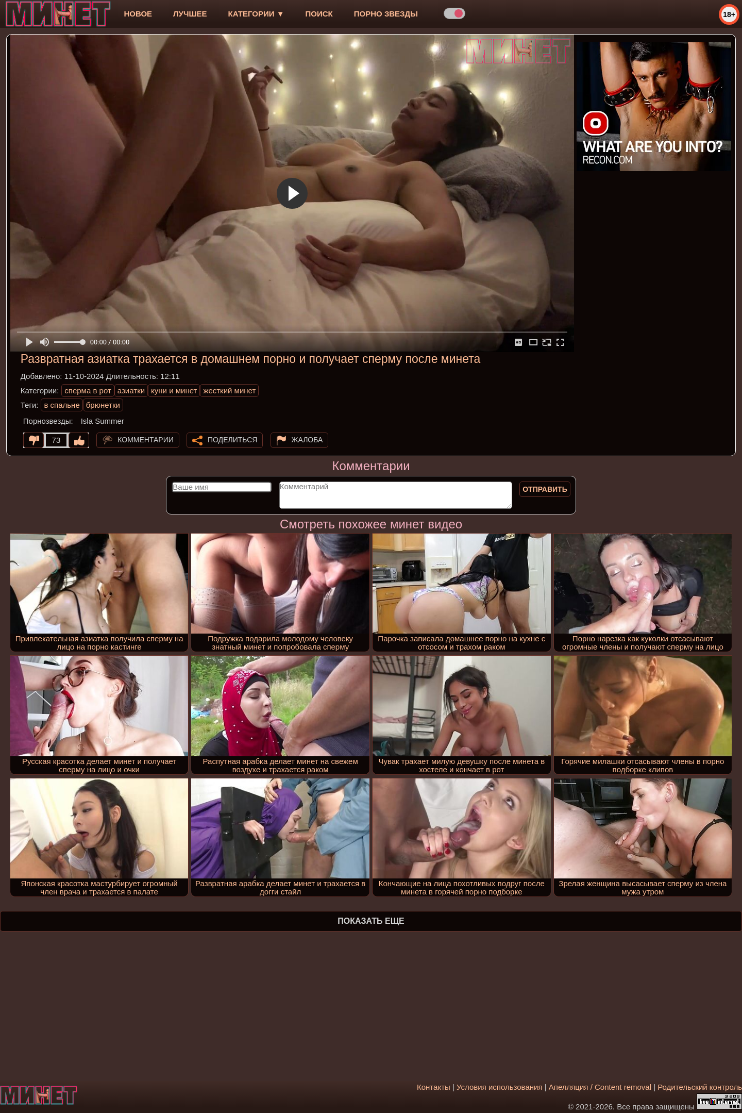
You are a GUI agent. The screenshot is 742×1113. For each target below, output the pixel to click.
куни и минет (174, 390)
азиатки (131, 390)
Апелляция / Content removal (600, 1087)
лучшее (190, 13)
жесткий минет (229, 390)
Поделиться (232, 440)
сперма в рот (87, 390)
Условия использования (500, 1087)
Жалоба (307, 440)
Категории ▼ (256, 13)
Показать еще (371, 921)
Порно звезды (386, 13)
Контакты (433, 1087)
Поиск (319, 13)
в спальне (61, 405)
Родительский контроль (699, 1087)
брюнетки (103, 405)
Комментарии (145, 440)
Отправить (544, 489)
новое (138, 13)
